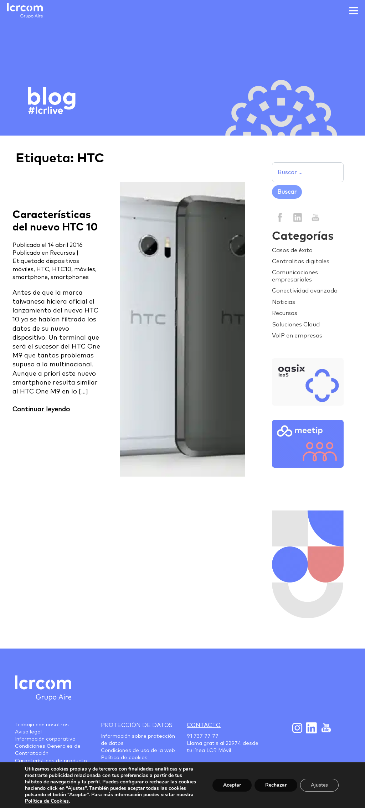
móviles (84, 269)
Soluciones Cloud (296, 324)
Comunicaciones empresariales (295, 276)
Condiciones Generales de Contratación (48, 750)
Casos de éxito (292, 250)
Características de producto (51, 760)
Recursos (62, 253)
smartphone (30, 277)
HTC (42, 269)
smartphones (70, 277)
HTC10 (61, 269)
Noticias (283, 302)
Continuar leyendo (41, 409)
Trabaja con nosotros (42, 724)
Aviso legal (28, 732)
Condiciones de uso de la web (138, 750)
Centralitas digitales (300, 261)
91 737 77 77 (203, 736)
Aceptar (232, 785)
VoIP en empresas (297, 336)
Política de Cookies (47, 801)
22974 (233, 743)
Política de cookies (124, 757)
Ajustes (319, 785)
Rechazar (276, 785)
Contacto (204, 725)
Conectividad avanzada (305, 291)
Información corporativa (45, 739)
